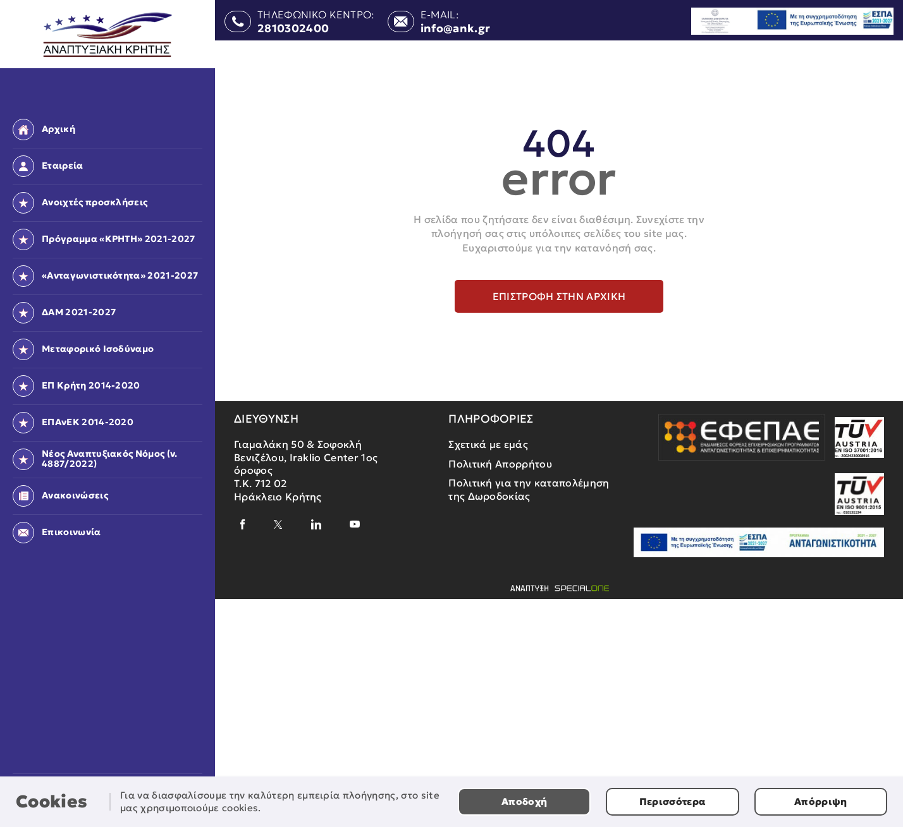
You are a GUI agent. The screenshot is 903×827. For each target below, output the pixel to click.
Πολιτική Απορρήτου (500, 463)
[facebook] (243, 524)
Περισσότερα (672, 801)
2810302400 (293, 29)
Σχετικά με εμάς (488, 444)
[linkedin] (316, 524)
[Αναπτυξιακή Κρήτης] (107, 35)
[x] (278, 524)
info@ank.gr (456, 29)
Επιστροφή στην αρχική (559, 296)
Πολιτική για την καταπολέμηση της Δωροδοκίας (528, 489)
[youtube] (354, 524)
